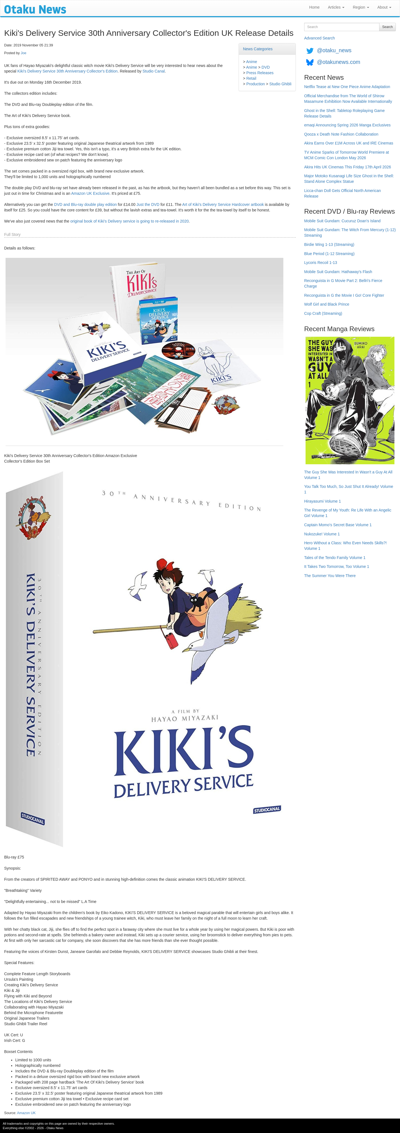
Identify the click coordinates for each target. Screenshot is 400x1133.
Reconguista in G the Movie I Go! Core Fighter (344, 295)
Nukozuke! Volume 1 (322, 534)
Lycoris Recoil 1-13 (320, 262)
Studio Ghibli (280, 84)
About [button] (384, 7)
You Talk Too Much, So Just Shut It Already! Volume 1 (348, 489)
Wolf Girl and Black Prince (326, 304)
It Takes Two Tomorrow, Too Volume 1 (336, 566)
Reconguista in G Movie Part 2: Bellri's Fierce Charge (343, 283)
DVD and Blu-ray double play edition (85, 204)
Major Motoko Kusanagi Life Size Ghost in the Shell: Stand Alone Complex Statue (349, 179)
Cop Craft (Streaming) (323, 313)
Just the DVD (147, 204)
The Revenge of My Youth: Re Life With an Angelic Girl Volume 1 (347, 513)
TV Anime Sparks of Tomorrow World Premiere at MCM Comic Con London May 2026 (346, 155)
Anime (251, 61)
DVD (266, 67)
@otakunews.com (338, 62)
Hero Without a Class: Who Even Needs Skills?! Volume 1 (345, 546)
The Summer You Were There (330, 575)
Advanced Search (319, 38)
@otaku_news (334, 50)
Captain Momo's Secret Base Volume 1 (338, 525)
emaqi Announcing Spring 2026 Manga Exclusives (347, 125)
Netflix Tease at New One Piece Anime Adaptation (347, 86)
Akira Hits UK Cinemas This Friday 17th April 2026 (347, 167)
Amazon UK (26, 1113)
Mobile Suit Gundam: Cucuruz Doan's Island (342, 221)
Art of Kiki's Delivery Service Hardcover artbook (223, 204)
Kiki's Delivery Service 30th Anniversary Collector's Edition (67, 71)
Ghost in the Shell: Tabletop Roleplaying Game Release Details (344, 113)
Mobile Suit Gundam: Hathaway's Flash (338, 271)
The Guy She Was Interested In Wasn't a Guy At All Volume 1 (348, 475)
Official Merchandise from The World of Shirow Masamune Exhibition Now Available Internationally (348, 99)
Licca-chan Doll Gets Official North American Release (342, 193)
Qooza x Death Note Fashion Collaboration (341, 134)
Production (255, 84)
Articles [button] (336, 7)
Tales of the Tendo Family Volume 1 (335, 557)
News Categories (258, 49)
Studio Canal (153, 71)
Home (314, 7)
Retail (251, 78)
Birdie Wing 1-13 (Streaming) (329, 244)
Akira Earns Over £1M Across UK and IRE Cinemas (348, 143)
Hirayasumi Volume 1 (322, 501)
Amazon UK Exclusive (90, 193)
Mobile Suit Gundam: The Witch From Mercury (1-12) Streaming (350, 233)
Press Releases (260, 73)
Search (387, 27)
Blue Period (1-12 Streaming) (329, 253)
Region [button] (361, 7)
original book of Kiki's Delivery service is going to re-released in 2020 (129, 221)
